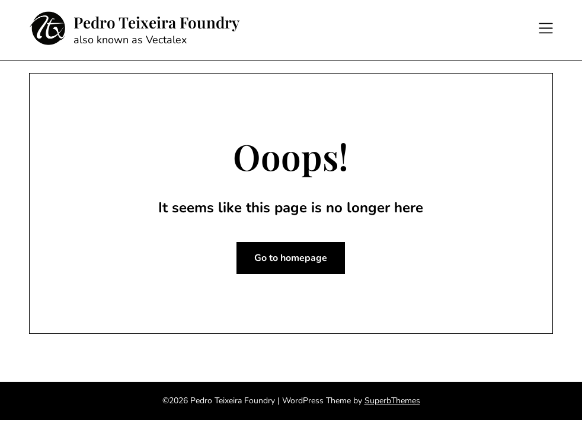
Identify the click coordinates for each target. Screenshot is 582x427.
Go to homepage (290, 258)
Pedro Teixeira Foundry (156, 22)
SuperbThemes (392, 400)
